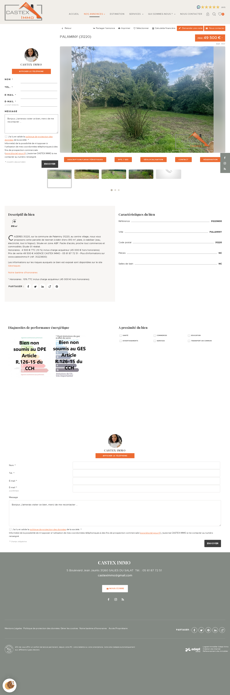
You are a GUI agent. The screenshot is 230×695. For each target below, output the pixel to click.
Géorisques (14, 265)
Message (11, 111)
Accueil (74, 14)
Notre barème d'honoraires (23, 272)
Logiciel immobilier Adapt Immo (215, 647)
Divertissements (130, 341)
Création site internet (211, 649)
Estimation (117, 14)
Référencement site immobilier (215, 651)
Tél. (9, 87)
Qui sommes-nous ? (161, 14)
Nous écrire (115, 588)
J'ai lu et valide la (16, 136)
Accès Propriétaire (118, 628)
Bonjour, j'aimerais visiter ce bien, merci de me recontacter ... (31, 123)
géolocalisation (153, 159)
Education (196, 335)
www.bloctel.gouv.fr (15, 153)
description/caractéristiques (85, 159)
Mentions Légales (13, 628)
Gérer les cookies (69, 628)
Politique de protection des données (41, 628)
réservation (211, 159)
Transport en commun (201, 341)
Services (136, 14)
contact (183, 159)
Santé (125, 335)
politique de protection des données (48, 529)
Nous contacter (191, 14)
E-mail (10, 95)
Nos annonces (94, 14)
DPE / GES (123, 159)
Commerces (162, 335)
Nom (9, 79)
